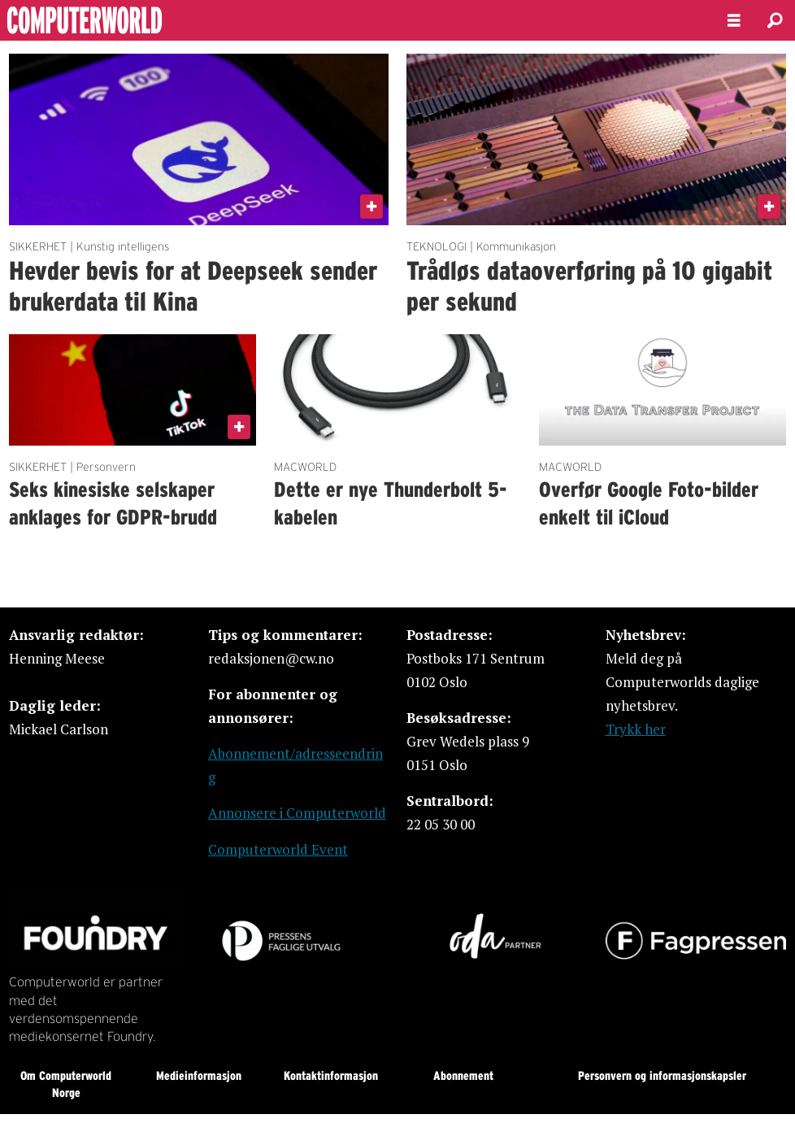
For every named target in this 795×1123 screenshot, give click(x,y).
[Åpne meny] (734, 21)
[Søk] (774, 20)
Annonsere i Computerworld (297, 812)
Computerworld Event (278, 849)
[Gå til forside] (128, 20)
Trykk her (636, 729)
